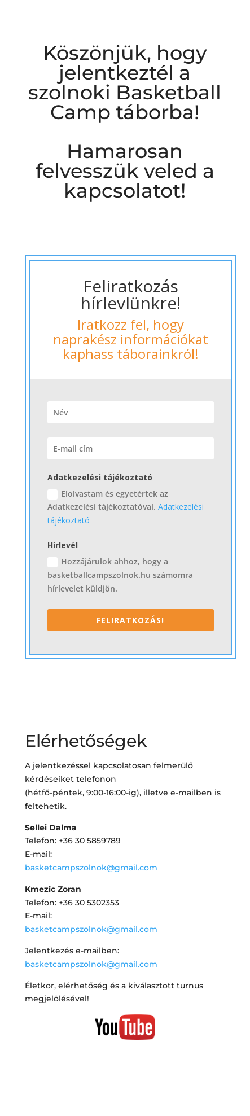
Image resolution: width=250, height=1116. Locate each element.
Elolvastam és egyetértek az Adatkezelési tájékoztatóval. (125, 507)
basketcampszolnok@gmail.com (91, 868)
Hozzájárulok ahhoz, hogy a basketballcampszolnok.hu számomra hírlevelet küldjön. (120, 575)
